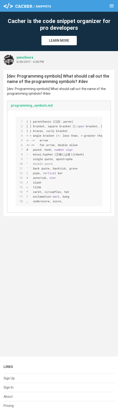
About (8, 396)
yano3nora (24, 57)
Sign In (8, 387)
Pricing (9, 406)
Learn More (59, 40)
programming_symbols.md (32, 105)
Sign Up (9, 378)
